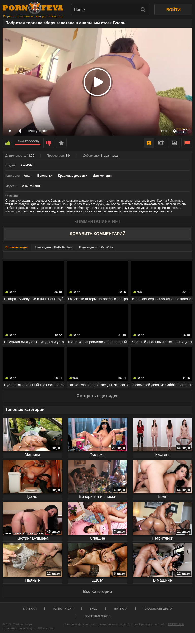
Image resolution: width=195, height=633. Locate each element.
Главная (30, 608)
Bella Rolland (30, 186)
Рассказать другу (158, 608)
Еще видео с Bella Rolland (53, 247)
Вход (94, 608)
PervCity (26, 165)
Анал (27, 176)
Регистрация (63, 608)
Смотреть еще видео (97, 396)
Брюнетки (44, 176)
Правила (120, 608)
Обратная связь (97, 616)
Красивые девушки (72, 176)
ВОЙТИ (173, 10)
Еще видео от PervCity (96, 247)
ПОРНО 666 (176, 624)
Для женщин (102, 176)
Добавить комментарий (97, 234)
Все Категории (97, 591)
